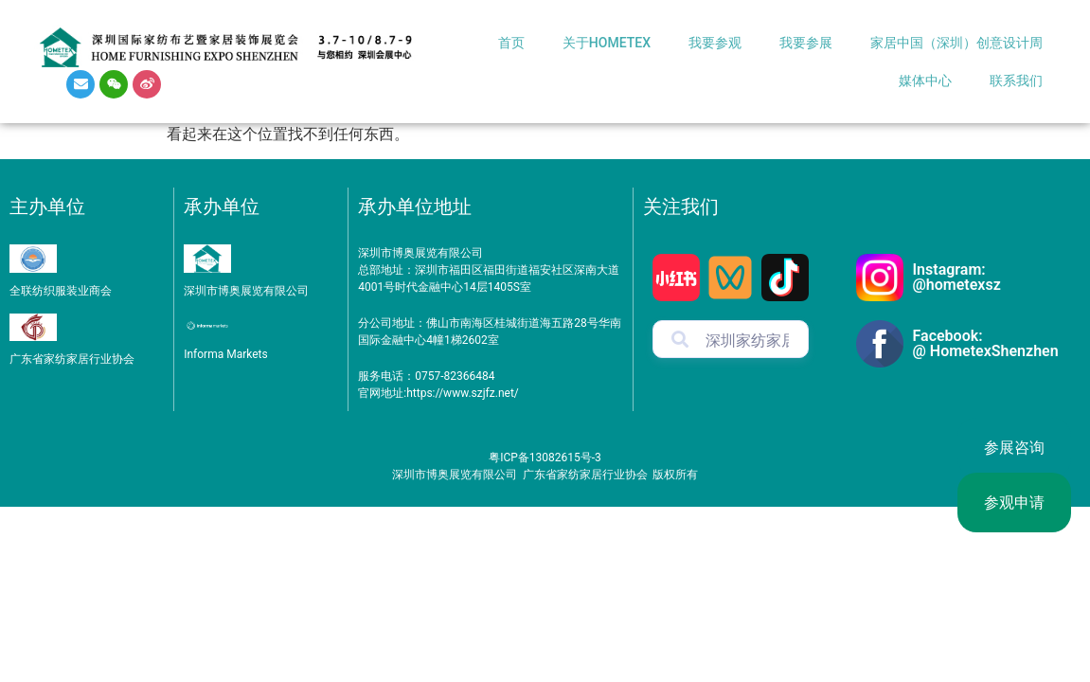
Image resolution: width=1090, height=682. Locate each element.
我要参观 (715, 42)
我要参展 (805, 42)
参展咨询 (1014, 448)
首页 (511, 42)
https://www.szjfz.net (460, 393)
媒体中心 (925, 80)
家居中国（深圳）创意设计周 (956, 42)
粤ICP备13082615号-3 (545, 457)
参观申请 (1014, 503)
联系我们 (1016, 80)
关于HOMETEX (607, 42)
